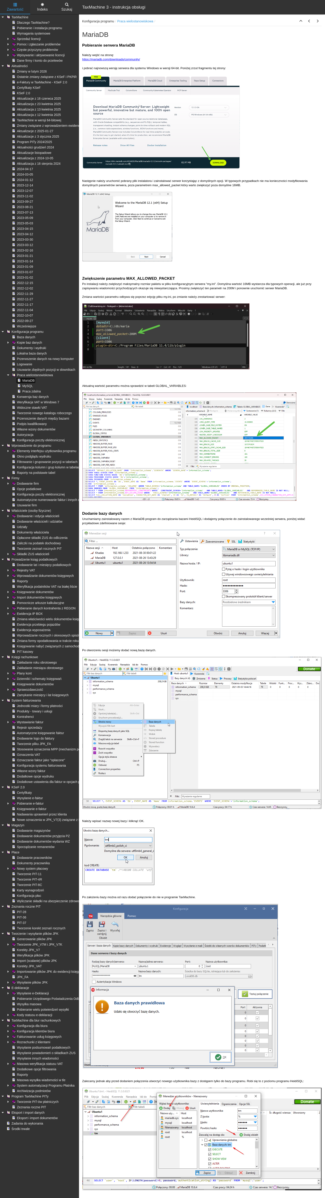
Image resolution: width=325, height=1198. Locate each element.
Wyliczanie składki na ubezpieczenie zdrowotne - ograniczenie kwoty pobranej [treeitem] (68, 901)
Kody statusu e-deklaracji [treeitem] (31, 1015)
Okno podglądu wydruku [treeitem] (31, 456)
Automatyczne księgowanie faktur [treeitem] (37, 733)
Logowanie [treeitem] (21, 364)
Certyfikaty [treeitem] (21, 792)
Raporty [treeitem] (19, 581)
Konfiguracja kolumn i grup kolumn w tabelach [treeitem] (46, 467)
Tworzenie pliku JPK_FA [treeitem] (31, 744)
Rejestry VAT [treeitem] (23, 570)
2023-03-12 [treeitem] (22, 245)
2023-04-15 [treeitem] (22, 228)
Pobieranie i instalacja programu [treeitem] (36, 28)
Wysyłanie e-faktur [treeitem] (27, 798)
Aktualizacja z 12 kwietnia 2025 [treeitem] (36, 114)
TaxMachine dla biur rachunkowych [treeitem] (33, 1020)
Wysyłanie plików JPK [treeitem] (29, 982)
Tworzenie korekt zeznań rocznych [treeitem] (38, 928)
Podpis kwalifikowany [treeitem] (29, 424)
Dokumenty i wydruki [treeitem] (28, 348)
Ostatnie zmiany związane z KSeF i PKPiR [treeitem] (44, 77)
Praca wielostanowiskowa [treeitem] (32, 375)
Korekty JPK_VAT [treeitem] (26, 966)
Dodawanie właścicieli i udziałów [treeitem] (37, 521)
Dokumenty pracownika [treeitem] (30, 863)
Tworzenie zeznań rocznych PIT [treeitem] (36, 548)
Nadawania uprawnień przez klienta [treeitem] (39, 814)
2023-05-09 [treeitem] (22, 218)
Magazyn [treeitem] (15, 825)
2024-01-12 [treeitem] (22, 180)
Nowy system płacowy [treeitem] (29, 868)
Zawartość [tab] (15, 7)
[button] (301, 21)
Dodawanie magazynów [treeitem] (31, 830)
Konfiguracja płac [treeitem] (26, 895)
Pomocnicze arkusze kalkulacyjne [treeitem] (37, 603)
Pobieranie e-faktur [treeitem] (27, 803)
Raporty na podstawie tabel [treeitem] (33, 472)
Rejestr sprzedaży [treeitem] (26, 727)
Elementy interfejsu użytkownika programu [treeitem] (43, 451)
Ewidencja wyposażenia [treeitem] (31, 630)
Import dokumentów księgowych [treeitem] (36, 597)
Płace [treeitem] (12, 852)
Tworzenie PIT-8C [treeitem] (26, 885)
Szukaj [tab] (66, 7)
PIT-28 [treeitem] (18, 912)
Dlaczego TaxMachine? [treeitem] (30, 22)
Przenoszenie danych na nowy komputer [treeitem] (42, 359)
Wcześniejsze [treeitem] (23, 326)
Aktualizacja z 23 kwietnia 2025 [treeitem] (36, 104)
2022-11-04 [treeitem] (22, 310)
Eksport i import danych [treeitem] (25, 1112)
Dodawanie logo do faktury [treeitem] (32, 738)
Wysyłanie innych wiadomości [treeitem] (35, 1058)
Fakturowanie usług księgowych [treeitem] (36, 1036)
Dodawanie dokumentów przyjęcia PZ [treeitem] (40, 836)
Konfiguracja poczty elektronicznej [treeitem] (38, 440)
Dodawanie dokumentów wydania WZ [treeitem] (40, 841)
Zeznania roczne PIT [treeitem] (23, 906)
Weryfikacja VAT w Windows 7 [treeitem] (35, 402)
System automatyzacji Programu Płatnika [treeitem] (42, 1085)
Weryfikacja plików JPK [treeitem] (30, 955)
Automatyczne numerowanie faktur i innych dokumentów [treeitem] (53, 500)
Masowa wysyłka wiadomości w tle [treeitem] (38, 1080)
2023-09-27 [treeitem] (22, 201)
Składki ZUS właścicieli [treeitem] (30, 554)
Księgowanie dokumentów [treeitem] (32, 592)
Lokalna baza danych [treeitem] (29, 353)
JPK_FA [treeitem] (19, 977)
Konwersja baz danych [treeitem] (30, 396)
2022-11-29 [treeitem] (22, 293)
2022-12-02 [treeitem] (22, 288)
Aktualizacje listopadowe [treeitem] (31, 152)
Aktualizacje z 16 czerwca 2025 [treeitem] (36, 98)
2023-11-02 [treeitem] (22, 196)
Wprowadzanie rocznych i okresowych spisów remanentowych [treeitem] (57, 635)
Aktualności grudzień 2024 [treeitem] (32, 147)
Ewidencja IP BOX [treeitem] (27, 613)
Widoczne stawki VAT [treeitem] (29, 407)
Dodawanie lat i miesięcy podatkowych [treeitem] (41, 565)
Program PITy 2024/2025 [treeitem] (31, 142)
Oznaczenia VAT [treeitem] (25, 754)
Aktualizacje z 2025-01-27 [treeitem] (32, 131)
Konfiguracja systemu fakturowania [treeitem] (38, 765)
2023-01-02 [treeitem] (22, 277)
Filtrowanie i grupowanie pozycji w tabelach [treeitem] (44, 462)
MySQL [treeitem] (24, 386)
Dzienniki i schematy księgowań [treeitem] (36, 678)
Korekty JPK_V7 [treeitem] (25, 950)
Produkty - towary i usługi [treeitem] (31, 711)
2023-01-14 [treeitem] (22, 261)
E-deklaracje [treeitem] (17, 988)
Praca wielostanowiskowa (135, 21)
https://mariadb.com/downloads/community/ (111, 59)
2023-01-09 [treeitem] (22, 266)
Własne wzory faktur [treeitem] (28, 771)
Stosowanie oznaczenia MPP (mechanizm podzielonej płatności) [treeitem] (59, 749)
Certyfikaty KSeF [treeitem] (26, 87)
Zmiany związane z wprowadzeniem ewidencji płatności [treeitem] (53, 125)
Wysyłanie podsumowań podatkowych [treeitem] (40, 1047)
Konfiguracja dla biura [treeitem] (29, 1026)
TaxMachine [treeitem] (17, 17)
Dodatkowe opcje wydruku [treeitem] (32, 776)
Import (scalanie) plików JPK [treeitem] (34, 960)
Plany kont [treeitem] (21, 673)
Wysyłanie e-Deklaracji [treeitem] (30, 993)
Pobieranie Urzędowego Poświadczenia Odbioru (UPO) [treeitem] (53, 998)
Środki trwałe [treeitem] (18, 1129)
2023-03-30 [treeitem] (22, 239)
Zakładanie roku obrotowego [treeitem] (34, 662)
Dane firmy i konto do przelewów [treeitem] (37, 60)
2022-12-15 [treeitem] (22, 283)
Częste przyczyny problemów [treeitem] (34, 49)
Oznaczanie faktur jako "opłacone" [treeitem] (38, 760)
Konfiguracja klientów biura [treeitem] (33, 1031)
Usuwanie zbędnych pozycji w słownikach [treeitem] (43, 369)
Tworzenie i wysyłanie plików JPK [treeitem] (32, 933)
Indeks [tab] (42, 7)
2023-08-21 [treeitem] (22, 207)
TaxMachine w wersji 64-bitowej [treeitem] (36, 120)
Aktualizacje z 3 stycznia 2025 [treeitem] (35, 136)
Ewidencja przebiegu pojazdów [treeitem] (35, 624)
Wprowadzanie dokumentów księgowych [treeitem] (42, 575)
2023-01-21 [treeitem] (22, 255)
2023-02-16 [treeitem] (22, 250)
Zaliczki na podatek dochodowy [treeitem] (36, 543)
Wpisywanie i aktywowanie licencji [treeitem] (38, 55)
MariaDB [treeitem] (25, 380)
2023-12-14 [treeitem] (22, 185)
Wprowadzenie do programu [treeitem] (28, 445)
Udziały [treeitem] (19, 527)
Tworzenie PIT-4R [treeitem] (26, 879)
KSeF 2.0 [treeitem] (20, 93)
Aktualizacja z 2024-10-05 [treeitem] (32, 158)
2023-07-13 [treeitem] (22, 212)
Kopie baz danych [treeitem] (26, 342)
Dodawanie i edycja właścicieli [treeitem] (35, 516)
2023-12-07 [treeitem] (22, 190)
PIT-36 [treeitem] (18, 917)
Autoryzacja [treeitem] (22, 434)
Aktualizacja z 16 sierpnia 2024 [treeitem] (35, 163)
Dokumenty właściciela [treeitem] (30, 532)
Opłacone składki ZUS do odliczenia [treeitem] (39, 537)
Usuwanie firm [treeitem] (24, 505)
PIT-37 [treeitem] (18, 923)
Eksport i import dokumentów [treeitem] (34, 1118)
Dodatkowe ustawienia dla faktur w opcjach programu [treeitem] (51, 782)
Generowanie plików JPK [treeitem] (31, 939)
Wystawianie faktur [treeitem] (27, 722)
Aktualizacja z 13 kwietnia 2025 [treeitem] (36, 109)
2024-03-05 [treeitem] (22, 174)
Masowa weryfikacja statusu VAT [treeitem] (37, 1063)
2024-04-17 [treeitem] (22, 169)
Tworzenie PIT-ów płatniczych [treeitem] (34, 1101)
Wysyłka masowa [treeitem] (26, 1004)
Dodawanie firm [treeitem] (25, 483)
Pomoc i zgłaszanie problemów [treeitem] (35, 44)
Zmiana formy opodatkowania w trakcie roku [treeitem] (45, 641)
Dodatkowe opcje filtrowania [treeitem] (33, 1069)
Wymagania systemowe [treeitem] (30, 33)
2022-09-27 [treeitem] (22, 321)
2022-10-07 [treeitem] (22, 315)
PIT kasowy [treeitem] (22, 651)
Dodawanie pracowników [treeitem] (31, 857)
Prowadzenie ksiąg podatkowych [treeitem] (31, 559)
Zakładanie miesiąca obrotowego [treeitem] (37, 668)
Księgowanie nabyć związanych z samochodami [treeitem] (47, 646)
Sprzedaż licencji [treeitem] (26, 39)
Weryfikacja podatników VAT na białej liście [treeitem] (44, 586)
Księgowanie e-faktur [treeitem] (28, 809)
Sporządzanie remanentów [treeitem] (33, 847)
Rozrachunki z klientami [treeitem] (30, 1042)
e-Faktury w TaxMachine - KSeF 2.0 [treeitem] (39, 82)
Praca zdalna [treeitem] (28, 391)
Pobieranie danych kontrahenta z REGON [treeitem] (43, 608)
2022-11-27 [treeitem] (22, 299)
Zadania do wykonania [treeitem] (24, 1123)
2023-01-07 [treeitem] (22, 272)
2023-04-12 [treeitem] (22, 234)
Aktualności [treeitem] (17, 66)
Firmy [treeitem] (12, 478)
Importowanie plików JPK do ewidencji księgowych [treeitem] (49, 971)
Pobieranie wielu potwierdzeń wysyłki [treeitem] (40, 1009)
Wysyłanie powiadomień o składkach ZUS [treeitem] (43, 1053)
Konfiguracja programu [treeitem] (25, 331)
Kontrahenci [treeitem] (22, 716)
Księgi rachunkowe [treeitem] (22, 657)
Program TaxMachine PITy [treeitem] (27, 1096)
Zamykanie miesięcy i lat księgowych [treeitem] (40, 695)
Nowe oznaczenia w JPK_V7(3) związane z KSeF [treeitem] (48, 819)
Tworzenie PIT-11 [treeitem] (26, 874)
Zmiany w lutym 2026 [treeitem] (29, 71)
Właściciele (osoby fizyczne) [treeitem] (28, 510)
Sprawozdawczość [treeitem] (27, 689)
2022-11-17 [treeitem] (22, 304)
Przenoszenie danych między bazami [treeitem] (40, 418)
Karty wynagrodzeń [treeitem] (27, 890)
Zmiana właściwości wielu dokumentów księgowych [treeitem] (50, 619)
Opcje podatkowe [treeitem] (26, 489)
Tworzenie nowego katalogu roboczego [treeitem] (41, 413)
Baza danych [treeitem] (23, 337)
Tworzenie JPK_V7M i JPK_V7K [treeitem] (36, 944)
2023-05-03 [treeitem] (22, 223)
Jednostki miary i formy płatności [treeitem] (37, 706)
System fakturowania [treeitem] (23, 700)
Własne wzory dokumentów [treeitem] (33, 429)
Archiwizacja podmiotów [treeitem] (31, 1091)
